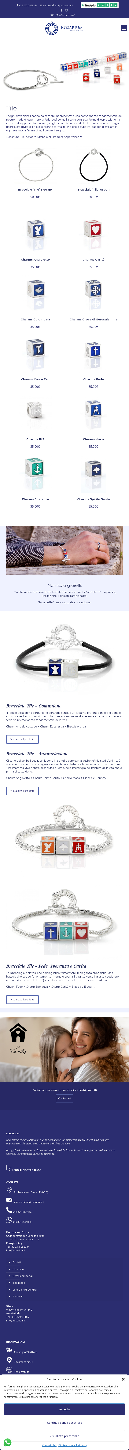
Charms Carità (94, 259)
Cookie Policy (49, 1445)
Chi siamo (18, 1269)
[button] (123, 1379)
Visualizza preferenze (64, 1436)
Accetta (64, 1409)
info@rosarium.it (15, 1250)
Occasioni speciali (23, 1276)
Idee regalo (19, 1282)
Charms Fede (93, 379)
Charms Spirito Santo (93, 499)
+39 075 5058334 (28, 5)
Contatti (17, 1262)
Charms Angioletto (35, 259)
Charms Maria (93, 439)
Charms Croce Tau (35, 379)
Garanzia (18, 1296)
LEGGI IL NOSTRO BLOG (26, 1170)
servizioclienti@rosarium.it (58, 5)
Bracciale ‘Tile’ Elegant (35, 189)
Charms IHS (35, 439)
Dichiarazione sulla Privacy (72, 1445)
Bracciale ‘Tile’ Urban (93, 189)
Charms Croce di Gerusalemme (93, 319)
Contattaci (64, 1098)
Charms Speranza (35, 499)
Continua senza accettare (64, 1422)
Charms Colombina (35, 319)
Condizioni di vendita (25, 1289)
